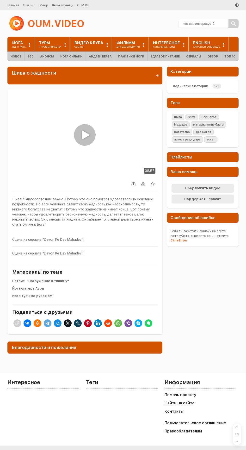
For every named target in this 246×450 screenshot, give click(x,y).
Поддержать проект (202, 199)
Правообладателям (183, 431)
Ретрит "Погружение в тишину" (40, 281)
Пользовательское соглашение (195, 423)
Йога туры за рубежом (32, 296)
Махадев (180, 124)
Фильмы (29, 5)
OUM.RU (83, 5)
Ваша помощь (62, 5)
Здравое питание (165, 56)
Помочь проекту (180, 395)
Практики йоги (131, 56)
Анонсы (47, 56)
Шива (178, 117)
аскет (211, 139)
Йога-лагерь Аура (28, 288)
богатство (182, 132)
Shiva (192, 117)
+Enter (179, 240)
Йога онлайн (71, 56)
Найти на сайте (180, 403)
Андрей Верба (100, 56)
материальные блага (208, 124)
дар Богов (203, 132)
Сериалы (193, 56)
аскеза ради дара (187, 139)
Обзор (43, 5)
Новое (16, 56)
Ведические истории (190, 86)
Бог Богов (209, 117)
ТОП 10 (229, 56)
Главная (13, 5)
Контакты (174, 411)
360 (31, 56)
